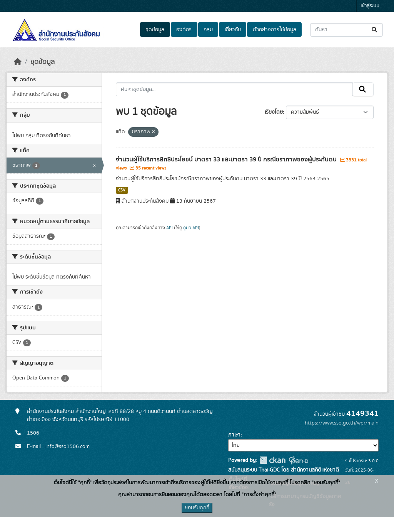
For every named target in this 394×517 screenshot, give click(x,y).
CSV (121, 190)
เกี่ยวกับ (233, 30)
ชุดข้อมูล (154, 30)
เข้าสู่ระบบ (370, 6)
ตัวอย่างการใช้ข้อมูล (274, 30)
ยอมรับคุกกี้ (197, 508)
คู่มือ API (191, 227)
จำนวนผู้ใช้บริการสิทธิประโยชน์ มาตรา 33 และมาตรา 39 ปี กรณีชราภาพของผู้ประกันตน (227, 159)
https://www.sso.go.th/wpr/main (342, 423)
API (169, 227)
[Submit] (375, 30)
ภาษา (234, 435)
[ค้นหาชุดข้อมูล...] (346, 30)
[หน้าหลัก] (18, 62)
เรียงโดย (274, 112)
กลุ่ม (208, 30)
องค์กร (184, 30)
